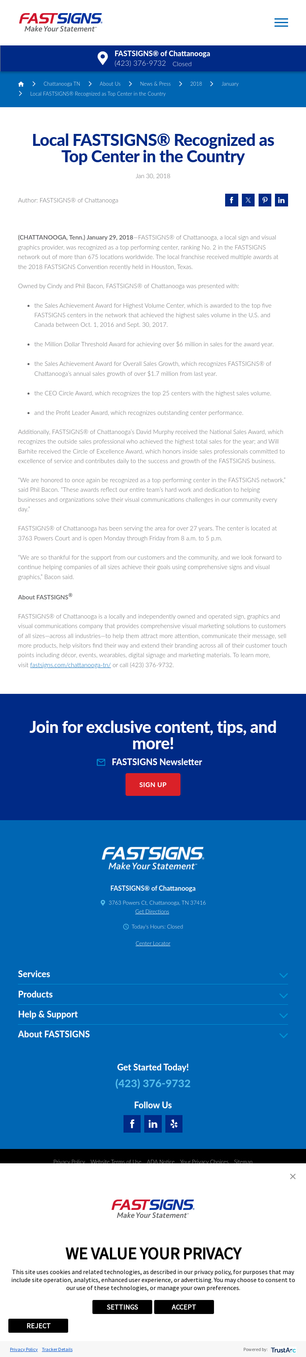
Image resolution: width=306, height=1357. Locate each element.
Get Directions (152, 1058)
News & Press (155, 84)
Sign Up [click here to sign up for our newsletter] (153, 931)
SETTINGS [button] (122, 1307)
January (230, 84)
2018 (196, 84)
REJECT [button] (38, 1325)
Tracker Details (57, 1349)
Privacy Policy (24, 1349)
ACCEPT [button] (184, 1307)
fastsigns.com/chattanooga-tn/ (70, 811)
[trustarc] (283, 1349)
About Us (110, 84)
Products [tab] (153, 1141)
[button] (281, 22)
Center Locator (152, 1090)
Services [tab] (153, 1121)
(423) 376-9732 (140, 63)
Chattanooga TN (62, 84)
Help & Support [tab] (153, 1161)
